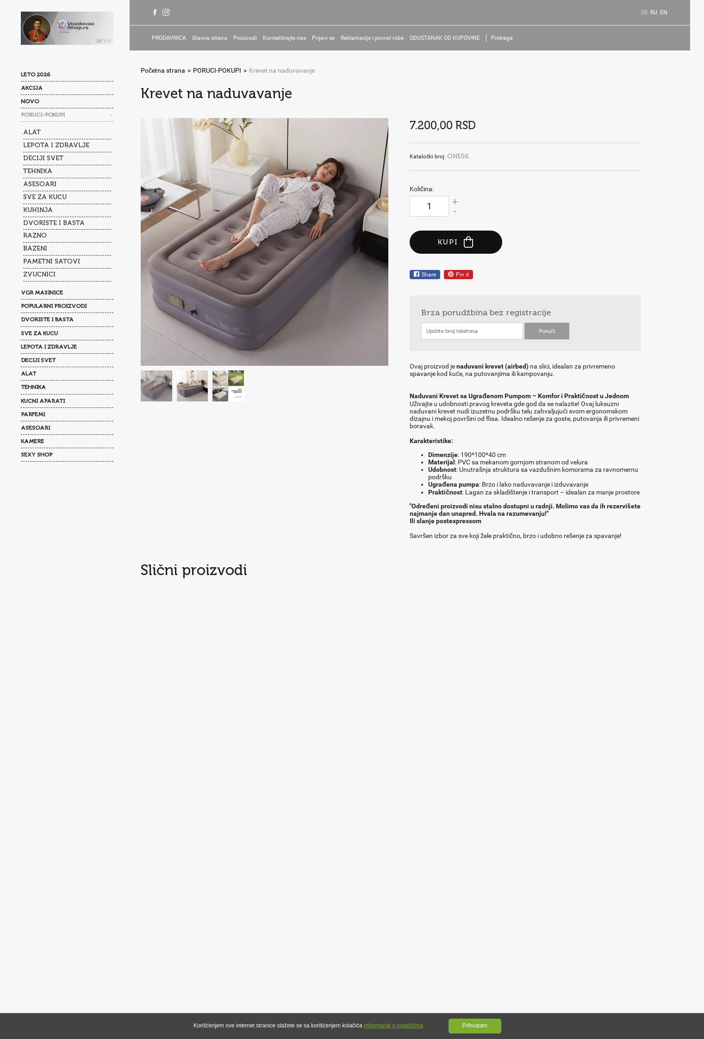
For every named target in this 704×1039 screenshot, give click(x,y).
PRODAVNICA (169, 38)
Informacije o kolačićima (393, 1025)
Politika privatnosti (222, 904)
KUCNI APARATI (43, 401)
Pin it (458, 274)
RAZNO (35, 235)
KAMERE (32, 441)
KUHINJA (38, 210)
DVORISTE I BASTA (54, 223)
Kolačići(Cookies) (285, 904)
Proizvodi (245, 38)
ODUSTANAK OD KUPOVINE (445, 38)
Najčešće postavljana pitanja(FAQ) (234, 885)
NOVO (30, 101)
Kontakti (307, 885)
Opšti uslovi (168, 904)
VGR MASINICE (42, 292)
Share (425, 274)
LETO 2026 (35, 74)
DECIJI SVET (43, 158)
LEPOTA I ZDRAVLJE (56, 145)
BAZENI (35, 248)
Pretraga (502, 38)
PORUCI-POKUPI (43, 115)
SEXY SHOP (36, 454)
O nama (163, 885)
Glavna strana (209, 38)
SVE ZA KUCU (45, 197)
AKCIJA (32, 88)
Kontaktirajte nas (284, 38)
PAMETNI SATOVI (51, 261)
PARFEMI (33, 414)
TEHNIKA (37, 171)
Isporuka (164, 922)
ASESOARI (39, 184)
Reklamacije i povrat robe (372, 38)
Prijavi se (323, 38)
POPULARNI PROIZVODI (54, 306)
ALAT (32, 132)
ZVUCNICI (39, 274)
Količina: (422, 189)
